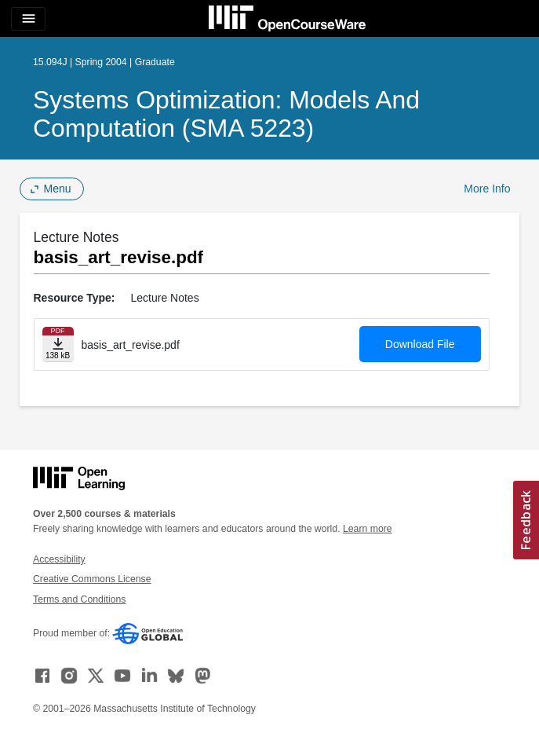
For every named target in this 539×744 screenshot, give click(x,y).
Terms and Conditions (79, 599)
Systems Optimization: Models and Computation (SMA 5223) (226, 114)
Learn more (367, 528)
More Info (487, 188)
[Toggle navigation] (28, 19)
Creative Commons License (92, 579)
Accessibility (59, 559)
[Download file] (58, 344)
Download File (420, 344)
